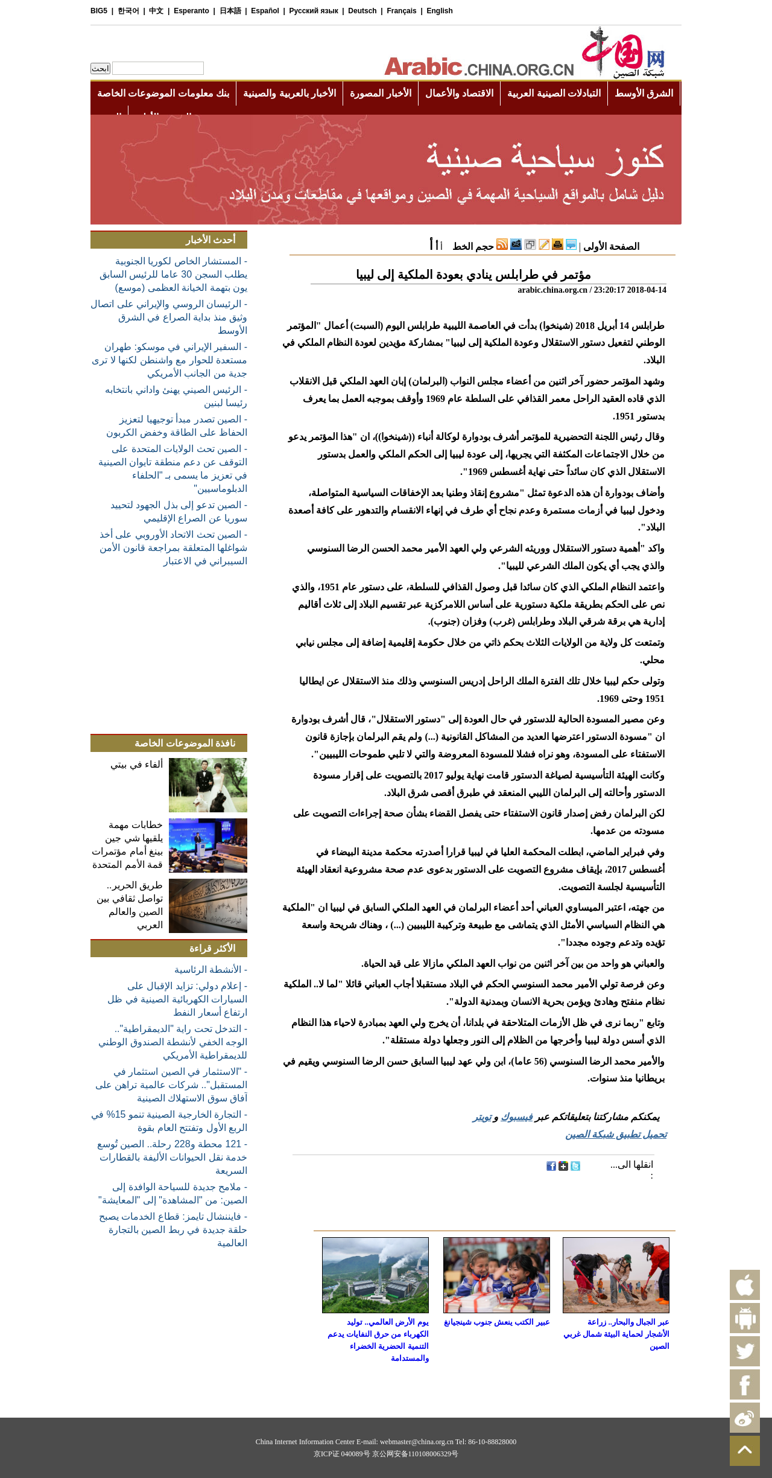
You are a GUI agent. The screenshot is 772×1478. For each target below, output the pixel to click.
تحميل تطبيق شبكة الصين (615, 1134)
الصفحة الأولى (611, 246)
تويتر (482, 1117)
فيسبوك (517, 1117)
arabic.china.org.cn (552, 290)
